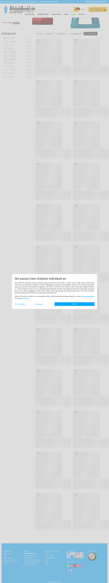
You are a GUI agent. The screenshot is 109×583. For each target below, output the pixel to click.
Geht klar (74, 304)
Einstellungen (39, 304)
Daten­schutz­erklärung (88, 296)
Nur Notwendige (20, 304)
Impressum (26, 298)
